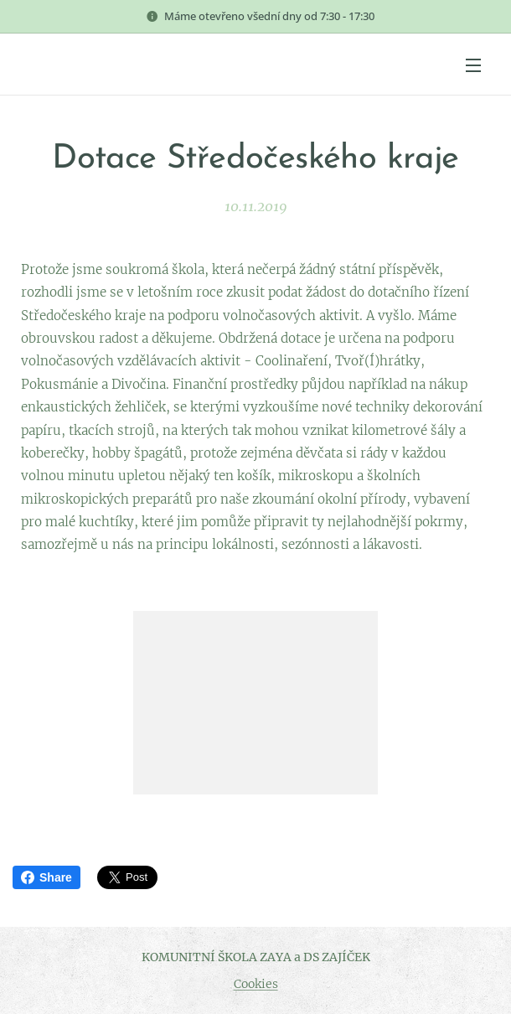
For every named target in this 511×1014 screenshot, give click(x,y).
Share (46, 877)
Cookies (256, 983)
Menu (473, 65)
